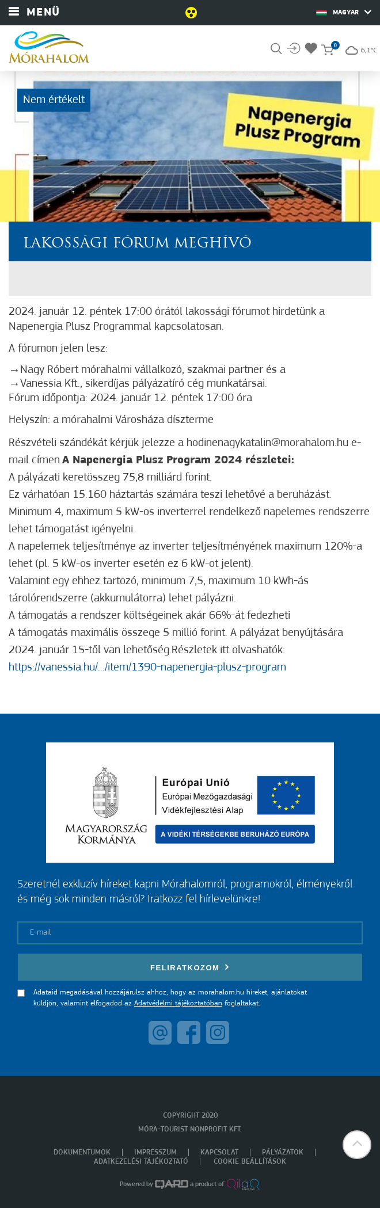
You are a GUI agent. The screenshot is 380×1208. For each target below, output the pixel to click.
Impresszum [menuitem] (155, 1152)
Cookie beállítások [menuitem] (250, 1161)
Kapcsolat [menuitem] (219, 1152)
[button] (357, 1144)
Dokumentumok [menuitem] (82, 1152)
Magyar (343, 12)
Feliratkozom (190, 967)
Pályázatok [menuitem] (282, 1152)
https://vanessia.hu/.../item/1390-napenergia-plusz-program (147, 667)
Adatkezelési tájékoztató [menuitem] (141, 1161)
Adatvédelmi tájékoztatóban (178, 1003)
